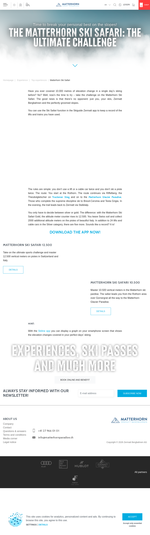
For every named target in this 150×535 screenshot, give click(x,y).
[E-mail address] (96, 445)
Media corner (10, 490)
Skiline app (44, 382)
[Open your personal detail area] (124, 5)
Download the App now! (75, 232)
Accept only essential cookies (132, 524)
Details (13, 283)
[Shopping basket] (133, 5)
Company (8, 475)
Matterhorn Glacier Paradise (105, 197)
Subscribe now (132, 445)
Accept (132, 517)
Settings (31, 524)
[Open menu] (5, 5)
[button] (14, 5)
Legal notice (9, 493)
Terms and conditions (14, 486)
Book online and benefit (75, 431)
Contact (7, 479)
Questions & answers (14, 482)
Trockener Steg (61, 197)
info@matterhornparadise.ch (55, 489)
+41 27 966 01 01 (48, 482)
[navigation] (75, 5)
